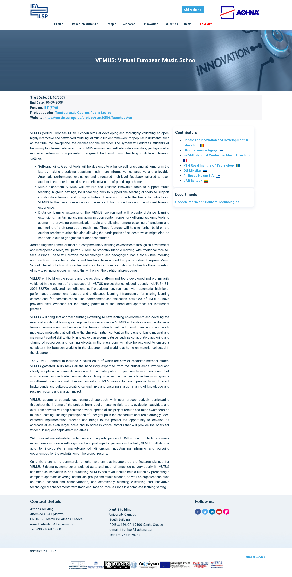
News (189, 24)
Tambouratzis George (72, 113)
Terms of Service (254, 557)
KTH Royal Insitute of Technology (209, 165)
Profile (60, 24)
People (111, 24)
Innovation (151, 24)
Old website (192, 10)
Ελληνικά (206, 24)
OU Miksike (192, 171)
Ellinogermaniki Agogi (200, 150)
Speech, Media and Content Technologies (207, 202)
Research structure (86, 24)
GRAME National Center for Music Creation (216, 155)
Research (130, 24)
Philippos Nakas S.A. (199, 176)
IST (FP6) (51, 108)
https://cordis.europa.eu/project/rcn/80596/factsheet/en (88, 118)
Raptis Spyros (101, 113)
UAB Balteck (192, 181)
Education (171, 24)
